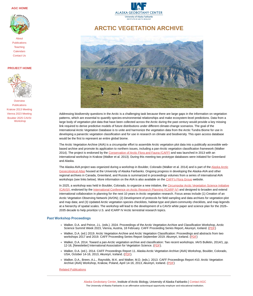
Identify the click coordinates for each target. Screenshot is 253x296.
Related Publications (72, 269)
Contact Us (19, 55)
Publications (19, 42)
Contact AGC (198, 281)
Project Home (20, 68)
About (19, 38)
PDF (212, 228)
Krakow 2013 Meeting (19, 109)
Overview (19, 100)
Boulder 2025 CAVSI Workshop (19, 119)
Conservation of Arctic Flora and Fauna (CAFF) (139, 152)
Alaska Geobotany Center (100, 281)
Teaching (19, 47)
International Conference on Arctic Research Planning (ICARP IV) (135, 189)
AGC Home (19, 8)
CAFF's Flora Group (179, 179)
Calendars (19, 51)
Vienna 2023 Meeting (19, 113)
